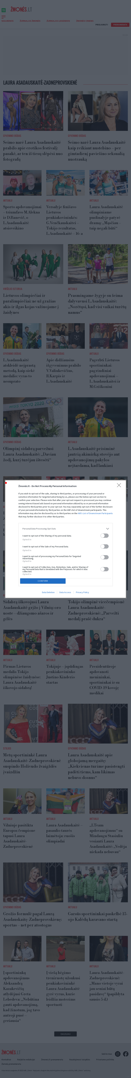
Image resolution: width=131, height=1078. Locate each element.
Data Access (65, 592)
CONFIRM (43, 581)
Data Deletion (48, 592)
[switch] (104, 536)
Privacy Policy (82, 592)
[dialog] (65, 539)
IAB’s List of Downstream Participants (95, 513)
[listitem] (65, 528)
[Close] (120, 486)
